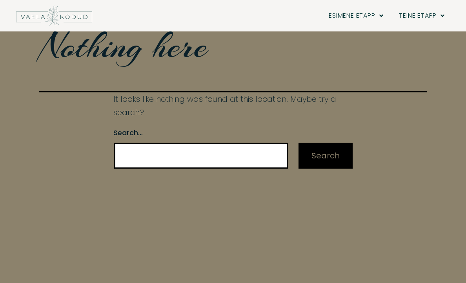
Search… (128, 138)
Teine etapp (422, 16)
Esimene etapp (356, 16)
